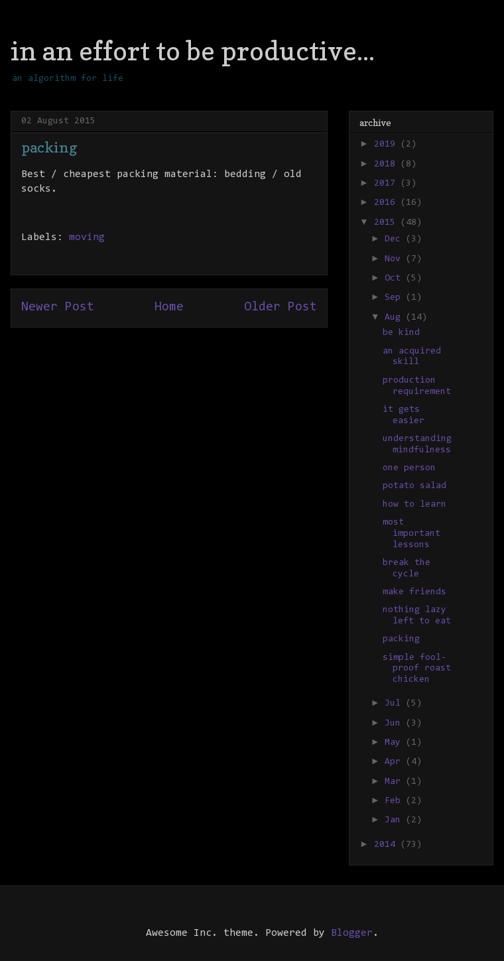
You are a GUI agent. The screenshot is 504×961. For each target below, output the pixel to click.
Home (169, 307)
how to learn (414, 504)
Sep (395, 297)
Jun (395, 723)
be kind (401, 333)
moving (87, 237)
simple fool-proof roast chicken (417, 669)
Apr (395, 762)
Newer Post (57, 307)
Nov (395, 259)
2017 (387, 183)
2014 (387, 845)
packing (401, 639)
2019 (387, 144)
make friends (414, 592)
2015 (387, 222)
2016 (387, 203)
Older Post (280, 307)
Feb (395, 801)
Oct (395, 278)
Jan (395, 820)
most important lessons (411, 534)
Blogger (352, 933)
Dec (395, 239)
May (395, 742)
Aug (395, 317)
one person (409, 468)
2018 (387, 164)
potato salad (414, 486)
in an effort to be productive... (193, 50)
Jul (395, 703)
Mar (395, 782)
